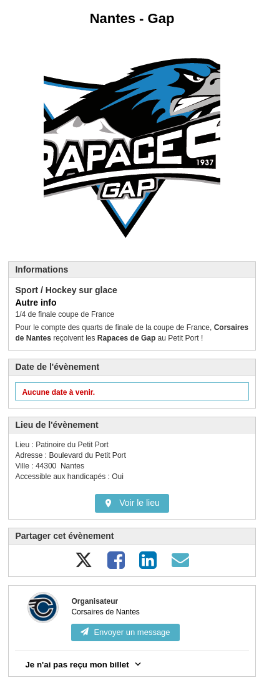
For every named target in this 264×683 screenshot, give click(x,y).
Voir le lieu (132, 503)
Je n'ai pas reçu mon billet (84, 663)
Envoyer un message (125, 632)
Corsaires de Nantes (105, 612)
